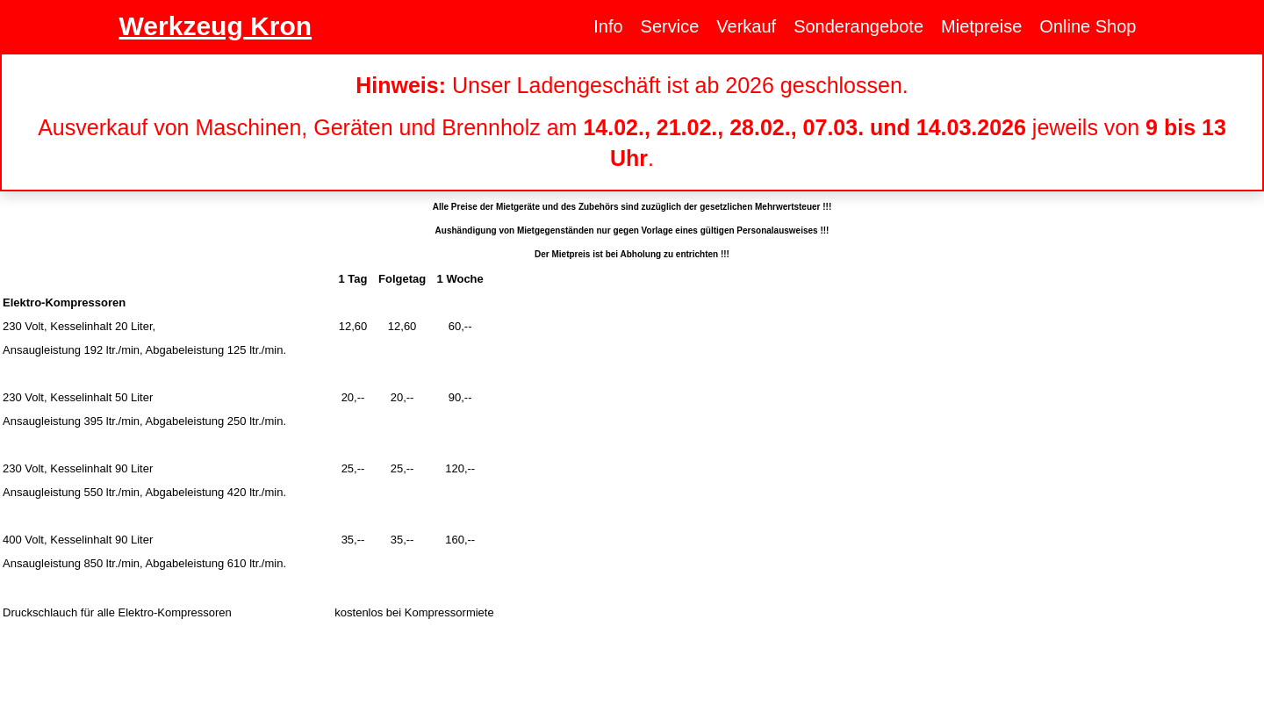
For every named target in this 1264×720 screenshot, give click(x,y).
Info (607, 26)
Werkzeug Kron (215, 25)
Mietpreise (981, 26)
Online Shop (1087, 26)
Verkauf (746, 26)
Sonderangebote (858, 26)
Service (670, 26)
